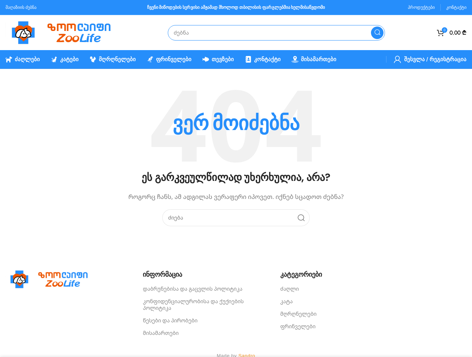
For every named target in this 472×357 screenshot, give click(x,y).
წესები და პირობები (170, 320)
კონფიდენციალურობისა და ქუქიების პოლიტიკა (193, 304)
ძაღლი (289, 288)
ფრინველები (298, 326)
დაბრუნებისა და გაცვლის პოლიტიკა (192, 288)
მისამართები (160, 332)
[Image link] (52, 278)
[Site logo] (65, 32)
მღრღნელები (298, 313)
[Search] (276, 33)
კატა (286, 301)
